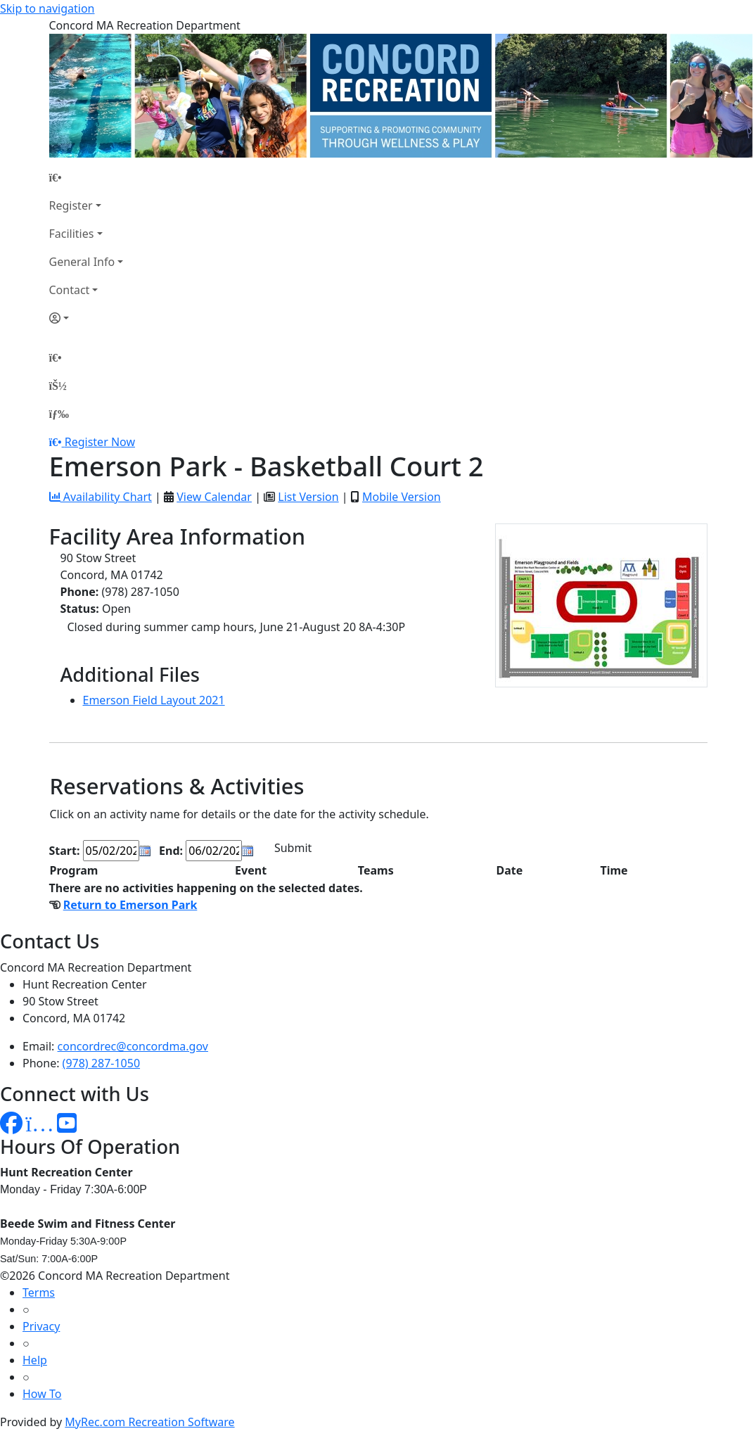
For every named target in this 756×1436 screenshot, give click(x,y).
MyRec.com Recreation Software (149, 1422)
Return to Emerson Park (130, 905)
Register (71, 205)
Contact (69, 290)
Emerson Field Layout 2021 (154, 700)
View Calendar (214, 496)
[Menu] (59, 414)
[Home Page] (86, 177)
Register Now (100, 442)
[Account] (86, 318)
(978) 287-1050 (101, 1063)
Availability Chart (100, 496)
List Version (308, 496)
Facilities (71, 233)
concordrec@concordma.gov (133, 1046)
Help (35, 1360)
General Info (82, 261)
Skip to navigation (47, 8)
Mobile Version (401, 496)
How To (42, 1394)
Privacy (41, 1326)
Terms (39, 1292)
